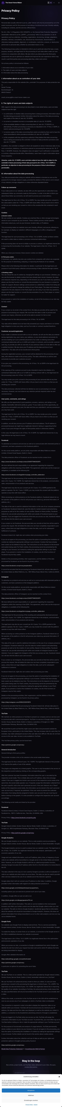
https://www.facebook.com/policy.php (23, 817)
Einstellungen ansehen (31, 1100)
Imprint (35, 1104)
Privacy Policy (29, 1104)
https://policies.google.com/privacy (22, 833)
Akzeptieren (31, 1090)
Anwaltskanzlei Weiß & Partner (35, 1049)
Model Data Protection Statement (12, 1049)
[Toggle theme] (59, 2)
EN (50, 2)
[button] (59, 1077)
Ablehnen (31, 1095)
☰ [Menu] (48, 2)
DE (54, 2)
